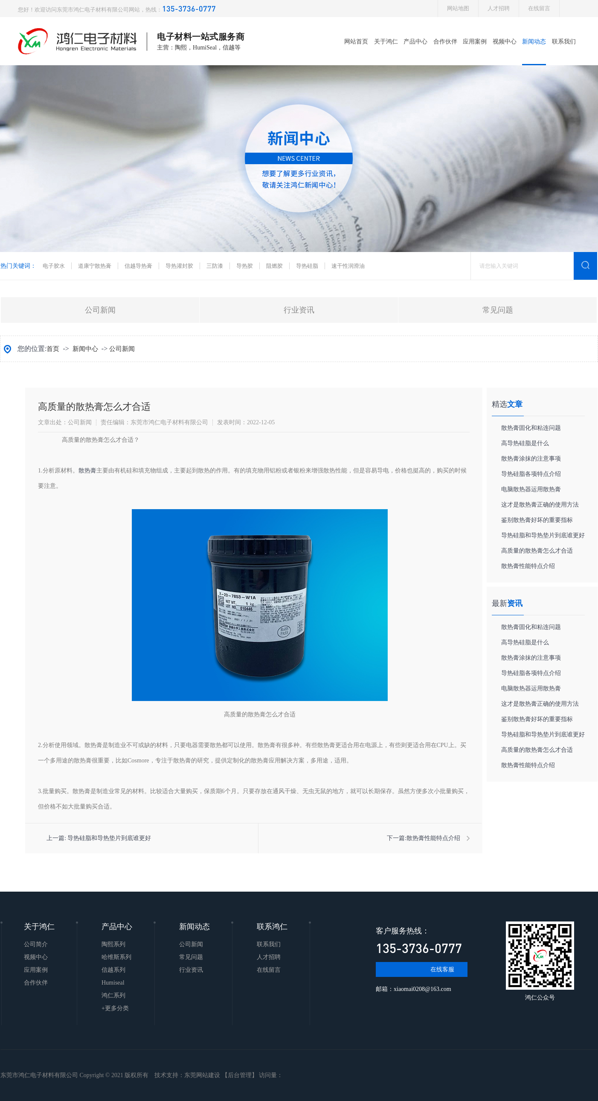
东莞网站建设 (202, 1075)
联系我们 (564, 41)
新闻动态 (534, 41)
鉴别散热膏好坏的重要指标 (537, 520)
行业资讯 (299, 310)
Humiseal (113, 982)
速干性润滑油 (348, 266)
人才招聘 (499, 8)
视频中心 (505, 41)
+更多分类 (115, 1008)
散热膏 (87, 470)
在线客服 (442, 969)
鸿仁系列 (113, 995)
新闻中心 (85, 348)
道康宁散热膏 (94, 266)
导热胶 (244, 266)
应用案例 (475, 41)
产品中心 (415, 41)
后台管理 (240, 1075)
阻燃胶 (274, 266)
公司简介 (36, 944)
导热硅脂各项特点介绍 (531, 474)
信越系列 (113, 970)
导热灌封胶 (179, 266)
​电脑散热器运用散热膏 (531, 489)
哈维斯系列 (116, 957)
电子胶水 (54, 266)
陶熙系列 (113, 944)
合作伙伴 (445, 41)
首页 (52, 348)
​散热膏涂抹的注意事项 (531, 458)
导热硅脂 (307, 266)
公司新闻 (100, 310)
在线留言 (539, 8)
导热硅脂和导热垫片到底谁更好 (109, 838)
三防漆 (214, 266)
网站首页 (356, 41)
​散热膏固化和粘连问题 (531, 428)
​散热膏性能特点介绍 (433, 838)
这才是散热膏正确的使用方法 (540, 504)
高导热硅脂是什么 (525, 443)
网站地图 (458, 8)
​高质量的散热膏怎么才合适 (537, 551)
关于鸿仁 (386, 41)
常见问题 (497, 310)
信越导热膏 (138, 266)
